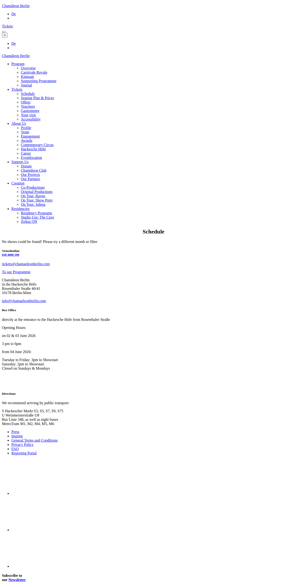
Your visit (28, 115)
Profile (26, 128)
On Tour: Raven (33, 196)
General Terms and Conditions (34, 440)
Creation (17, 183)
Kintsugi (27, 77)
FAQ (15, 449)
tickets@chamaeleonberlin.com (26, 264)
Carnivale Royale (34, 72)
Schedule (28, 94)
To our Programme (16, 272)
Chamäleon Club (33, 170)
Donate (26, 166)
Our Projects (30, 175)
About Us (18, 123)
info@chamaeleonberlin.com (24, 301)
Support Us (19, 162)
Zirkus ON (29, 222)
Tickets (7, 26)
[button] (4, 31)
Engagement (30, 136)
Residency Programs (36, 213)
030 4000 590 (10, 254)
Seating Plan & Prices (37, 98)
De (13, 14)
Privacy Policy (22, 445)
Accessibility (31, 119)
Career (26, 153)
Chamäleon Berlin (16, 6)
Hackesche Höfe (33, 149)
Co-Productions (33, 187)
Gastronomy (30, 111)
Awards (26, 141)
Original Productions (37, 192)
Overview (28, 68)
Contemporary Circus (37, 145)
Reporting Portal (24, 453)
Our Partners (30, 179)
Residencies (20, 209)
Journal (26, 85)
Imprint (17, 436)
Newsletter (17, 580)
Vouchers (28, 106)
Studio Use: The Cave (37, 217)
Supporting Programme (38, 81)
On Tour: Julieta (33, 204)
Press (15, 432)
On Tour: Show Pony (37, 200)
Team (25, 132)
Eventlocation (31, 158)
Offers (26, 102)
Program (17, 64)
